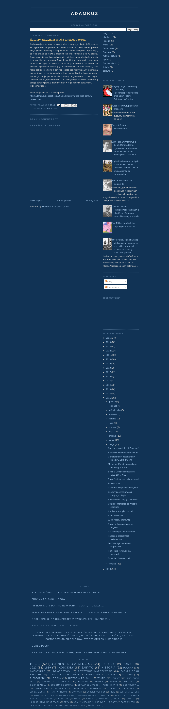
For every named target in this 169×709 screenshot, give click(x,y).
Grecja (48, 699)
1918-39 (111, 674)
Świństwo (93, 674)
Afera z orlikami (115, 515)
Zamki (128, 664)
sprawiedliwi (66, 695)
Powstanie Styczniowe (64, 674)
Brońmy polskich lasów (48, 599)
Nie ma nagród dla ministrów (121, 531)
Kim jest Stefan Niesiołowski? (79, 592)
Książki (106, 67)
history (49, 695)
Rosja (57, 678)
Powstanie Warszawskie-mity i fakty (57, 612)
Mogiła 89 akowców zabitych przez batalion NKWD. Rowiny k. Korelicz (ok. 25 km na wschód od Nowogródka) (124, 167)
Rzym (67, 702)
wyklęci (105, 695)
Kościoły (66, 667)
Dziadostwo (61, 671)
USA (76, 702)
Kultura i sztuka (110, 56)
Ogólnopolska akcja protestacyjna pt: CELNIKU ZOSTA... (71, 619)
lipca (111, 423)
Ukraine (86, 702)
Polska (128, 668)
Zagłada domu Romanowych (106, 612)
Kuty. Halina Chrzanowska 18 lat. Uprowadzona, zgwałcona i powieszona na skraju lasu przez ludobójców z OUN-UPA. (124, 148)
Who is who (110, 685)
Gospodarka (108, 48)
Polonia (129, 688)
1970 (117, 695)
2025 (108, 338)
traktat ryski (58, 692)
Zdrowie (106, 71)
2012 (108, 393)
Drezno (46, 681)
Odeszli (74, 625)
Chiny (116, 678)
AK (125, 695)
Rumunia (128, 674)
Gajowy (129, 681)
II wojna (63, 699)
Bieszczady (38, 678)
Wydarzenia (37, 692)
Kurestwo (52, 109)
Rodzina (83, 681)
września (113, 414)
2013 (108, 389)
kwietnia (113, 436)
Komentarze (112, 287)
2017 (108, 372)
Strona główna (64, 200)
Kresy (117, 699)
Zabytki (88, 667)
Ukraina (106, 37)
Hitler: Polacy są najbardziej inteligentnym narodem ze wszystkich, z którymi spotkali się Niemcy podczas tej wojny (124, 246)
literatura (42, 688)
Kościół (103, 699)
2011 (108, 398)
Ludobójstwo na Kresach (45, 702)
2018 (108, 368)
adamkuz (85, 13)
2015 (108, 380)
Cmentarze (37, 671)
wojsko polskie (87, 695)
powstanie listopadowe (70, 706)
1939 (47, 667)
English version (96, 692)
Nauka (99, 681)
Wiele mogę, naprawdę (119, 520)
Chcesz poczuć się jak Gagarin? (123, 448)
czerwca (113, 427)
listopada (113, 406)
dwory (113, 702)
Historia (106, 41)
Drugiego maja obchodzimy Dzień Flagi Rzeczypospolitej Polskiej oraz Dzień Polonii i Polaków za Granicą (124, 92)
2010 (108, 569)
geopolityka (131, 685)
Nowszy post (36, 200)
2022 (108, 350)
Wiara (105, 44)
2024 (108, 342)
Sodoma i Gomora (62, 685)
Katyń (89, 699)
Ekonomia (77, 692)
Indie (112, 692)
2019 (108, 363)
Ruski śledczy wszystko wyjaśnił (123, 479)
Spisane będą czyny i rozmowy (122, 499)
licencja (35, 706)
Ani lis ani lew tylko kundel (120, 511)
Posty (109, 281)
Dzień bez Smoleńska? (119, 558)
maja (111, 431)
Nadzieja (95, 688)
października (115, 410)
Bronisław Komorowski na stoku (123, 452)
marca (112, 440)
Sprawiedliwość (88, 685)
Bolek (113, 681)
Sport (105, 59)
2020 (108, 359)
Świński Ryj (94, 706)
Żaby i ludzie (114, 483)
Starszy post (92, 200)
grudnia (112, 401)
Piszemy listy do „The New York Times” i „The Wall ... (68, 605)
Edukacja (107, 52)
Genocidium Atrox (71, 664)
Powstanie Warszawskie (95, 671)
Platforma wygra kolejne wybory (123, 487)
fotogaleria (128, 702)
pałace (48, 706)
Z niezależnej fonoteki (48, 625)
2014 (108, 385)
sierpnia (113, 418)
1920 (33, 667)
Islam (77, 699)
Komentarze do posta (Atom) (55, 206)
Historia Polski (79, 678)
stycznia (113, 563)
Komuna (79, 688)
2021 (108, 355)
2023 (108, 346)
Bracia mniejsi (109, 63)
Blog (43, 109)
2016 (108, 376)
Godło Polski (41, 646)
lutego (112, 444)
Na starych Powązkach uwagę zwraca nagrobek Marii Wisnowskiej (79, 652)
